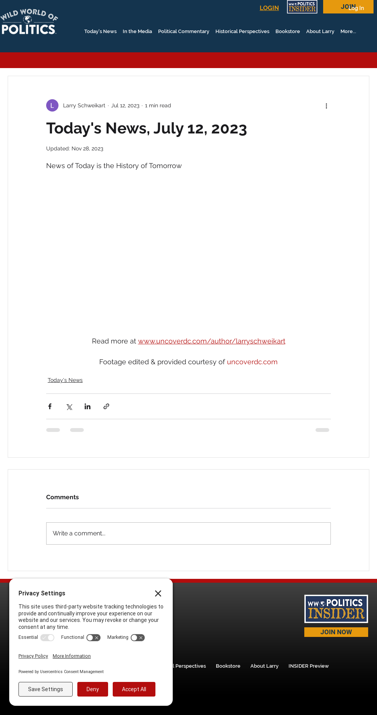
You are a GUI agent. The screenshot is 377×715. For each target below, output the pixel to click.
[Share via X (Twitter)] (68, 406)
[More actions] (326, 105)
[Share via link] (106, 406)
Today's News (65, 380)
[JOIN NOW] (336, 632)
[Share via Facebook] (49, 406)
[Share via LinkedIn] (87, 406)
